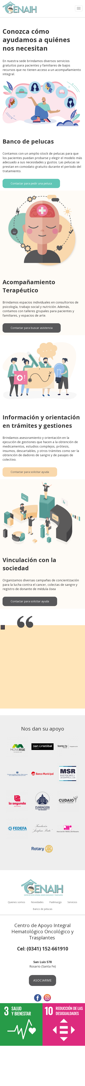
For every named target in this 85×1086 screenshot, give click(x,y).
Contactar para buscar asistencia (32, 328)
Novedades (37, 902)
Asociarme (42, 980)
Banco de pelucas (42, 909)
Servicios (72, 902)
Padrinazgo (55, 902)
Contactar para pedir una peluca (31, 183)
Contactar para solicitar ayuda (30, 472)
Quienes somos (16, 902)
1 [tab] (2, 627)
